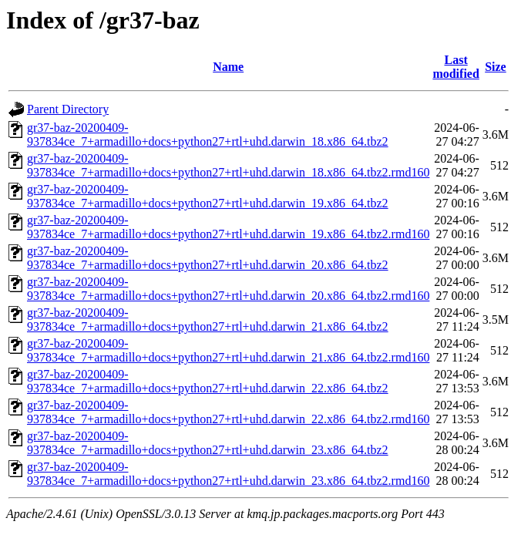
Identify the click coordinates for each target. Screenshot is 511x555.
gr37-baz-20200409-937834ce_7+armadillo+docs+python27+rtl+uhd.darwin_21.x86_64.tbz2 (207, 319)
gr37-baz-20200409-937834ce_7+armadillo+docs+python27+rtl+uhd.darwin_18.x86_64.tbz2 (207, 134)
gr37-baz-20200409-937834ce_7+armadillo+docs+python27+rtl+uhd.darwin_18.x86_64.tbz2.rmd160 (228, 165)
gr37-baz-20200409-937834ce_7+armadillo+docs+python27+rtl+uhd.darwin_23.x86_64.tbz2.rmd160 (228, 473)
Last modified (455, 66)
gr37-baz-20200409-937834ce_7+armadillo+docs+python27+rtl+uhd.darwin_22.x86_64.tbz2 (207, 381)
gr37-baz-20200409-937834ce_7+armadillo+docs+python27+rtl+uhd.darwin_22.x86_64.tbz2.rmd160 (228, 412)
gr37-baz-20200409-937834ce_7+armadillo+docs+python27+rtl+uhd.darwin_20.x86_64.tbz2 (207, 257)
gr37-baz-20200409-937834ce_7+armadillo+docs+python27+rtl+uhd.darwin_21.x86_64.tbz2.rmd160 (228, 350)
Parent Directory (68, 109)
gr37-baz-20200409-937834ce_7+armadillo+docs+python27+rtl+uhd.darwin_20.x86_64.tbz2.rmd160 (228, 288)
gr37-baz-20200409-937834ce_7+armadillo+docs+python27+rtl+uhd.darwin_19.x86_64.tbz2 (207, 196)
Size (495, 66)
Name (228, 66)
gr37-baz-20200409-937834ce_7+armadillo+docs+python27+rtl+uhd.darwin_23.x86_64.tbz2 (207, 442)
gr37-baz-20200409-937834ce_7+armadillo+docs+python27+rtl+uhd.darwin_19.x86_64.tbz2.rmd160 (228, 227)
